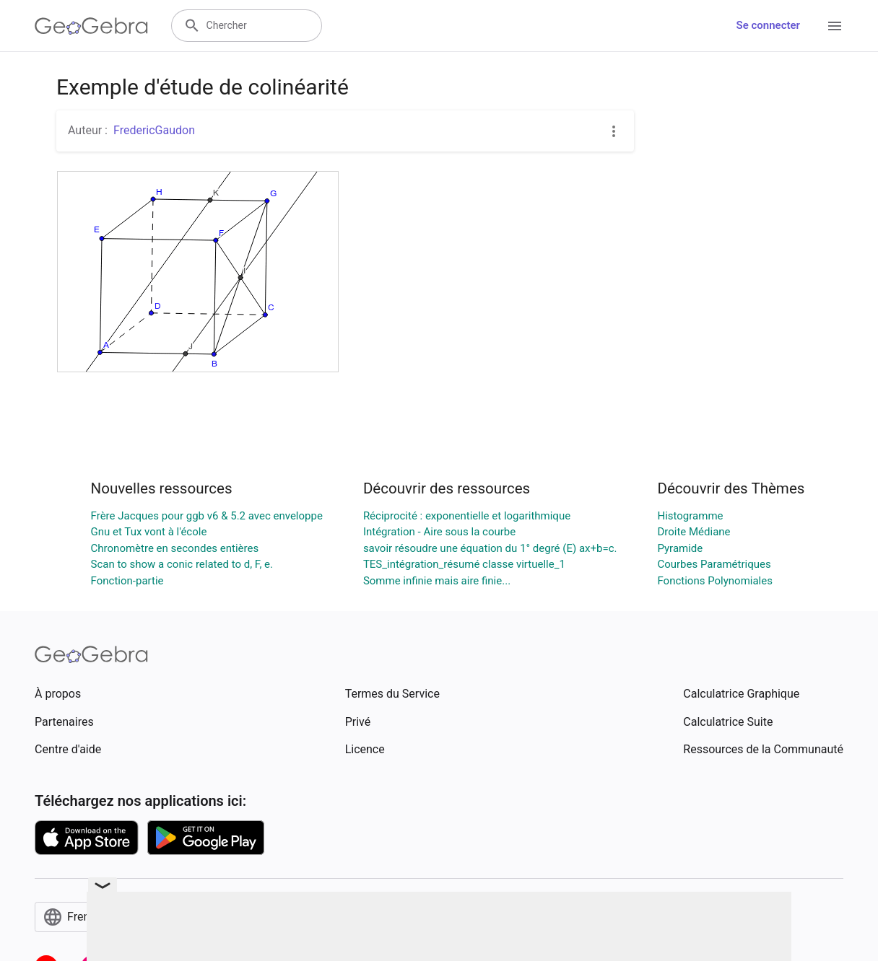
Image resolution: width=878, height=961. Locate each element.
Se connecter (768, 25)
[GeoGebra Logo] (91, 26)
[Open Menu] (834, 26)
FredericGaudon (154, 130)
